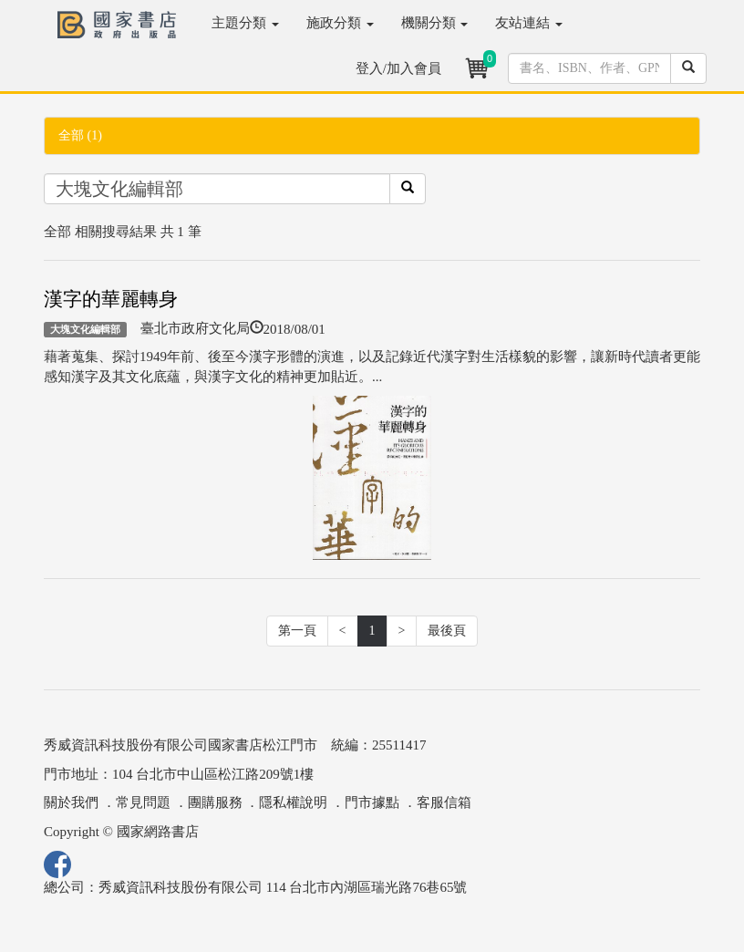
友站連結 (529, 23)
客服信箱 (444, 802)
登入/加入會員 (398, 68)
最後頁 (447, 630)
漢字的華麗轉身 (111, 299)
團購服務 (215, 802)
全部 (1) (80, 135)
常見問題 (143, 802)
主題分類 (245, 23)
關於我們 (71, 802)
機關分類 (435, 23)
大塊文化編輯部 (85, 329)
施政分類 (340, 23)
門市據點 (372, 802)
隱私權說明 (293, 802)
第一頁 (297, 630)
